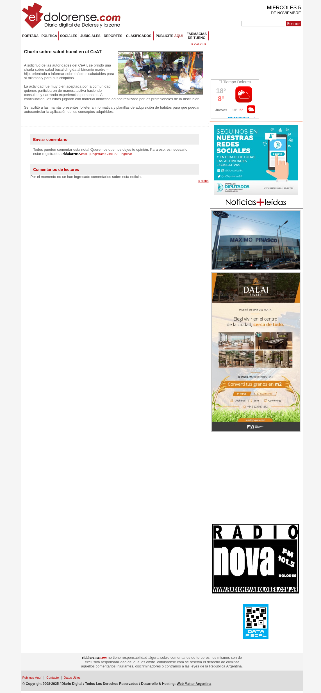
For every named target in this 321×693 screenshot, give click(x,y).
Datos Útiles (72, 677)
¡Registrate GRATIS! (103, 153)
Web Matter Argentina (194, 684)
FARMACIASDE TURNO (197, 36)
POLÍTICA (49, 36)
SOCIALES (68, 36)
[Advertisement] (256, 478)
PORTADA (30, 36)
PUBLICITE (169, 36)
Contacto (52, 677)
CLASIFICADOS (138, 36)
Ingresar (126, 153)
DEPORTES (113, 36)
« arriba (203, 180)
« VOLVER (198, 43)
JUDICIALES (90, 36)
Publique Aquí (32, 677)
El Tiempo (227, 82)
